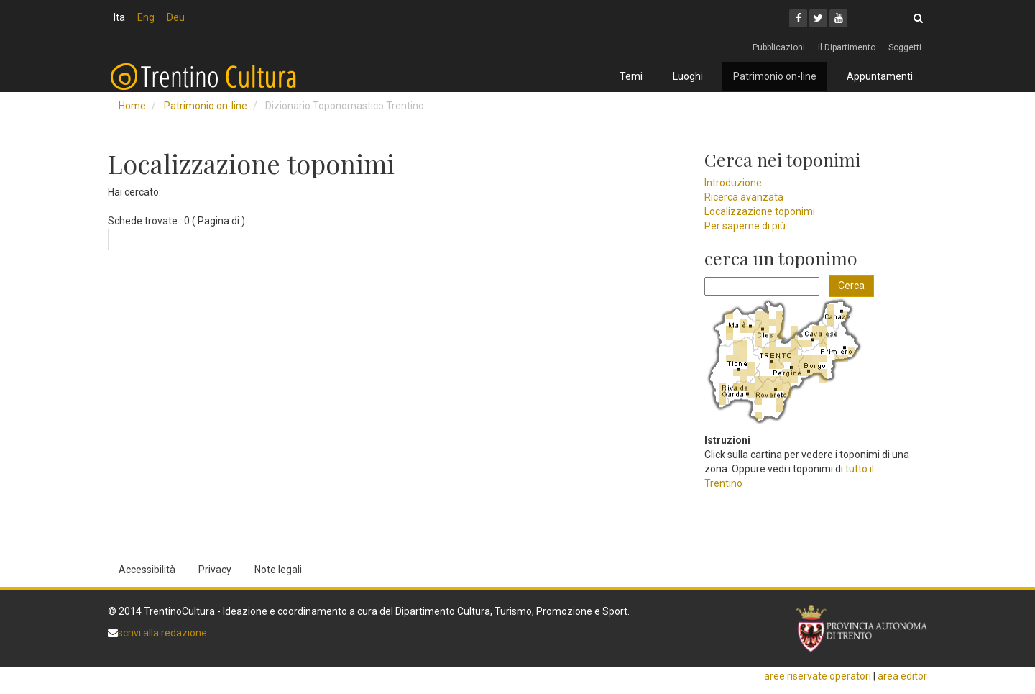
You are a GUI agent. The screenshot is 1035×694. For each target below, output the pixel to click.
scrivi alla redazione (162, 633)
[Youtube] (838, 18)
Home (132, 105)
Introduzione (733, 182)
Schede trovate (143, 221)
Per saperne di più (745, 226)
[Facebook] (798, 18)
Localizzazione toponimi (759, 211)
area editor (902, 676)
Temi (631, 76)
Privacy (214, 569)
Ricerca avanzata (743, 197)
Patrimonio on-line (774, 76)
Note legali (278, 569)
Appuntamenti (880, 76)
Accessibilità (147, 569)
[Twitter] (818, 18)
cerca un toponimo (780, 258)
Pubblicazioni (779, 47)
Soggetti (904, 47)
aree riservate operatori (817, 676)
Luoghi (688, 76)
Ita (119, 17)
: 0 (185, 221)
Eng (146, 17)
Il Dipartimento (846, 47)
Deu (176, 17)
